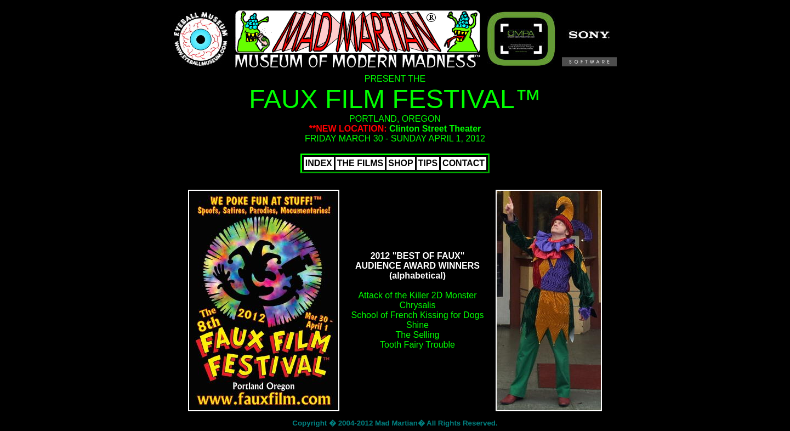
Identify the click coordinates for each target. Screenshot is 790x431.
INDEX (318, 163)
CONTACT (463, 163)
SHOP (400, 163)
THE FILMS (360, 163)
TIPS (428, 163)
